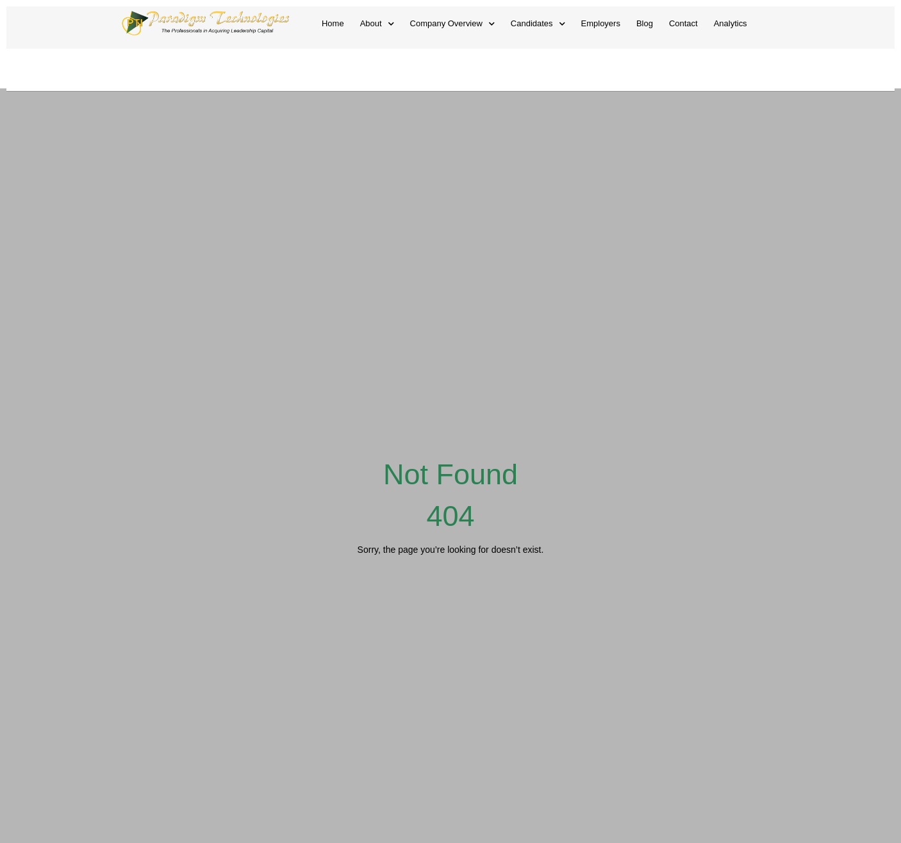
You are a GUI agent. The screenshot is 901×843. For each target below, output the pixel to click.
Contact (683, 23)
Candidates (538, 23)
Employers (600, 23)
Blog (644, 23)
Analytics (730, 23)
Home (333, 23)
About (377, 23)
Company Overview (452, 23)
